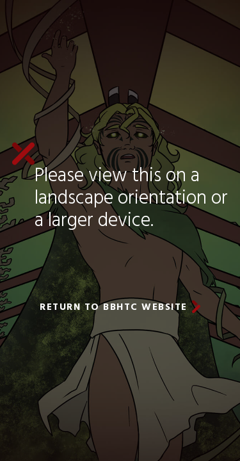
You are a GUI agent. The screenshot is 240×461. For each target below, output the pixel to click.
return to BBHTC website (114, 307)
